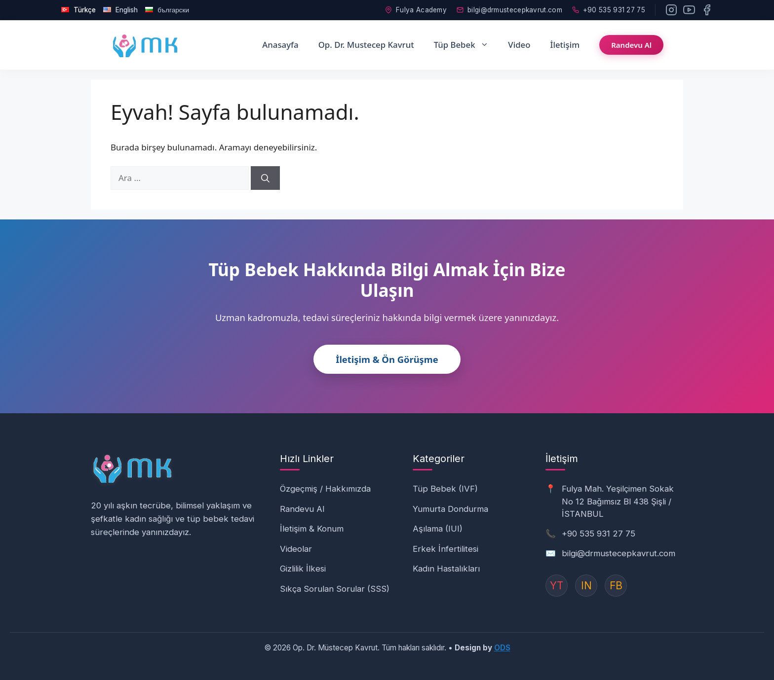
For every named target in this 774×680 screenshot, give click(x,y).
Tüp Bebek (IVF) (445, 489)
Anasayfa (280, 44)
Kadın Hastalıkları (446, 568)
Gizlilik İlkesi (303, 568)
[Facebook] (707, 10)
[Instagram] (671, 10)
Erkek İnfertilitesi (445, 549)
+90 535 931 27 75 (608, 10)
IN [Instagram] (586, 585)
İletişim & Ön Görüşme (387, 359)
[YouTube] (689, 10)
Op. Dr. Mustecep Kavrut (366, 44)
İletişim (565, 44)
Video (519, 44)
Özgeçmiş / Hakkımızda (325, 489)
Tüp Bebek (466, 45)
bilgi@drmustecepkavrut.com (509, 10)
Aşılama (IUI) (438, 529)
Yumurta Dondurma (450, 509)
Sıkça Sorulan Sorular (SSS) (334, 589)
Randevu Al (631, 45)
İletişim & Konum (312, 529)
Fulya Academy (416, 10)
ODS (502, 647)
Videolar (296, 549)
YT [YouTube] (556, 585)
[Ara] (265, 178)
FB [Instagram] (616, 585)
